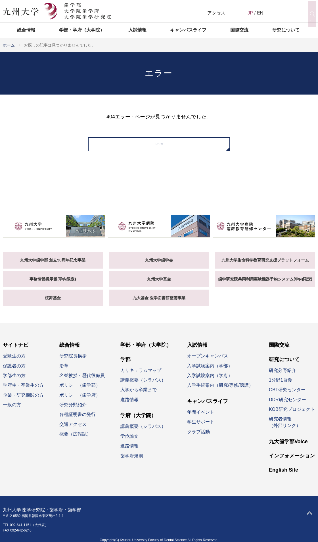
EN (260, 13)
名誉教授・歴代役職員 (82, 380)
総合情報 (26, 30)
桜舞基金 (53, 303)
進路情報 (129, 405)
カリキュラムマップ (140, 375)
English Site (283, 475)
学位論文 (129, 441)
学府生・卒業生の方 (23, 390)
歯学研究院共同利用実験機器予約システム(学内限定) (265, 284)
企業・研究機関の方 (23, 400)
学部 (125, 365)
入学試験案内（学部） (210, 371)
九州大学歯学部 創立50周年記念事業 (52, 265)
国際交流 (239, 30)
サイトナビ (15, 350)
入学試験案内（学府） (210, 380)
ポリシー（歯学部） (79, 390)
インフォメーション (292, 461)
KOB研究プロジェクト (292, 414)
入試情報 (137, 30)
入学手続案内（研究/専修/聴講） (220, 390)
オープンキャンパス (207, 361)
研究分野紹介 (73, 410)
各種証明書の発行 (77, 420)
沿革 (63, 371)
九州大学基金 (159, 284)
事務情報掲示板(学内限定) (53, 284)
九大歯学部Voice (288, 447)
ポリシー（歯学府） (79, 400)
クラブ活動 (198, 437)
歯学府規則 (131, 461)
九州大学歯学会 (159, 265)
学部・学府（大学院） (81, 30)
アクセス (216, 13)
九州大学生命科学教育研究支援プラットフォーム (265, 265)
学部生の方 (14, 380)
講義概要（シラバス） (143, 385)
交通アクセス (73, 429)
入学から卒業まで (138, 395)
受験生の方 (14, 361)
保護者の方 (14, 371)
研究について (286, 30)
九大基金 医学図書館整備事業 (159, 303)
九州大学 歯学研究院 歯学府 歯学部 (57, 11)
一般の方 (12, 410)
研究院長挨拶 (73, 361)
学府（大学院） (138, 421)
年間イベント (200, 417)
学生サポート (200, 427)
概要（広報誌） (75, 439)
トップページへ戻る (159, 147)
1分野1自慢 (280, 385)
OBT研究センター (287, 395)
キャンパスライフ (188, 30)
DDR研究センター (287, 405)
